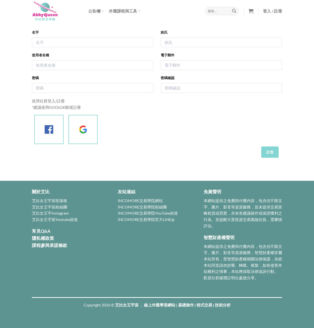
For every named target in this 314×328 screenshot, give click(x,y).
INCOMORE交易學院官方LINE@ (146, 219)
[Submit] (234, 11)
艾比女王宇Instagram (50, 213)
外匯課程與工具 (124, 11)
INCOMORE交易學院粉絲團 (142, 207)
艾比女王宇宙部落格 (49, 200)
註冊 (270, 152)
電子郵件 (167, 55)
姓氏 (164, 32)
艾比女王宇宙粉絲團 (49, 207)
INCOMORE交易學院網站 (140, 200)
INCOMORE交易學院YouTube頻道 (148, 213)
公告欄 (96, 11)
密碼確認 (167, 78)
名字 (35, 32)
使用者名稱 (40, 55)
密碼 (35, 78)
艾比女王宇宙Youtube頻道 (55, 219)
